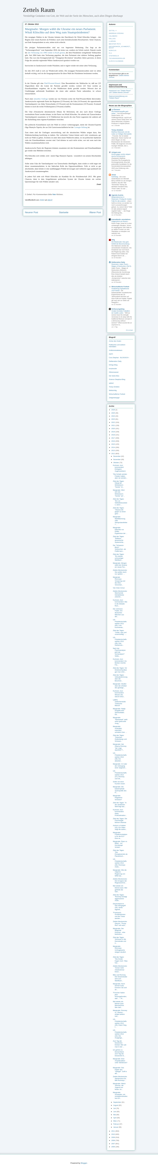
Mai (114, 1115)
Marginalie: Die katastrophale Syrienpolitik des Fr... (119, 789)
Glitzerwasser (114, 372)
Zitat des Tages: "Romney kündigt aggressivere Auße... (120, 898)
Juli (114, 1108)
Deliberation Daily (118, 262)
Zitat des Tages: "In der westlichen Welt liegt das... (120, 804)
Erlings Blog (113, 365)
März (115, 1121)
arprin (111, 354)
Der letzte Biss (114, 376)
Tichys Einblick (117, 130)
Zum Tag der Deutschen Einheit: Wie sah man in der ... (119, 1044)
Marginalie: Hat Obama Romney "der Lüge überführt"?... (119, 747)
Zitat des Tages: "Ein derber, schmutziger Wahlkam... (118, 557)
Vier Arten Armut (118, 588)
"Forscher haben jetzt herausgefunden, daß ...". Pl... (120, 995)
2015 (113, 444)
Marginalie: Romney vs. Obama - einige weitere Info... (120, 1013)
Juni (115, 1111)
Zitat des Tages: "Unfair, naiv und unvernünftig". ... (119, 632)
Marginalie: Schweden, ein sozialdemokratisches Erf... (120, 1095)
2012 (113, 453)
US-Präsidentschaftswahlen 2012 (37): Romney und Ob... (120, 775)
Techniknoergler (117, 58)
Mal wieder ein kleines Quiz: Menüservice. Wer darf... (118, 1004)
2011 (113, 1131)
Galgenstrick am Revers (119, 221)
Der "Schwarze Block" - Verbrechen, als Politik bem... (119, 548)
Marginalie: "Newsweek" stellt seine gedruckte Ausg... (120, 720)
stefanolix (114, 56)
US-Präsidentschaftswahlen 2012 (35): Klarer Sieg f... (120, 1023)
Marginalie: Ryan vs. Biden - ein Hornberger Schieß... (120, 844)
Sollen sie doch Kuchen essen (119, 783)
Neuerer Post (31, 212)
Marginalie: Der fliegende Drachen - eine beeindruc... (119, 931)
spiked (111, 383)
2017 (113, 438)
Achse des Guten (115, 341)
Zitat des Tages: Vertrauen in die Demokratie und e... (119, 940)
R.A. (110, 53)
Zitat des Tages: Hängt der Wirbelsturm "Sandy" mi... (118, 484)
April (115, 1118)
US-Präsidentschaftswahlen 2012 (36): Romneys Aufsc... (120, 863)
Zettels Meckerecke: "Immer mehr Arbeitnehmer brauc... (120, 969)
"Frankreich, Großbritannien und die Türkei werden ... (119, 915)
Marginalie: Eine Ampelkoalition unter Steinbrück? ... (120, 1061)
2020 (113, 428)
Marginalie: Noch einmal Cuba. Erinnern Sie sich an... (120, 986)
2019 (113, 432)
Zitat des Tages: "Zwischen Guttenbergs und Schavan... (120, 738)
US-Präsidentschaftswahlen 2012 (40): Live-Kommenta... (120, 623)
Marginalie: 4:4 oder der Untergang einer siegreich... (120, 766)
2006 (113, 1147)
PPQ (113, 240)
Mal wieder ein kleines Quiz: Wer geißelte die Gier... (120, 889)
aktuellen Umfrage (41, 99)
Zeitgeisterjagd (114, 398)
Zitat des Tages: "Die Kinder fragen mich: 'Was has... (120, 960)
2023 (113, 419)
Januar (116, 1127)
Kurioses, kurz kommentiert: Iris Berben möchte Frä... (120, 662)
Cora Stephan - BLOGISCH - (119, 357)
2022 (113, 422)
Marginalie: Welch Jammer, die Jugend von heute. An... (119, 1086)
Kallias (112, 38)
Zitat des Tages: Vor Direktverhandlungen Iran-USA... (120, 670)
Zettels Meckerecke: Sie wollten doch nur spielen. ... (120, 572)
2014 (113, 447)
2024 (113, 416)
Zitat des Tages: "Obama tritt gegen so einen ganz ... (119, 511)
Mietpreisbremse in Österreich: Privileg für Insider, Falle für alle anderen (121, 199)
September (117, 1102)
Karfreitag (114, 177)
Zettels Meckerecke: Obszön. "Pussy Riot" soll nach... (120, 923)
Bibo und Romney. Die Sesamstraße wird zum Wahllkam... (120, 978)
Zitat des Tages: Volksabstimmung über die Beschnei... (120, 678)
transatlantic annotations (121, 219)
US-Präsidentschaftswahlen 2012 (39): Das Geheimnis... (120, 641)
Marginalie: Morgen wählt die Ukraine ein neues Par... (120, 565)
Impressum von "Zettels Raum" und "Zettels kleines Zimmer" (120, 91)
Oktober (116, 462)
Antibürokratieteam (115, 350)
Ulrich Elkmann (116, 61)
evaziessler (113, 368)
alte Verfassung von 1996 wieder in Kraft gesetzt (46, 53)
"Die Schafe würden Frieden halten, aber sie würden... (120, 476)
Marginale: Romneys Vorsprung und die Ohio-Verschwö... (119, 581)
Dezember (117, 456)
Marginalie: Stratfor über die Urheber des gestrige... (120, 686)
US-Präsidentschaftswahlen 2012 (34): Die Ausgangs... (120, 1034)
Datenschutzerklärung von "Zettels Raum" (118, 97)
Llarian (112, 41)
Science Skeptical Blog (117, 379)
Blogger (84, 1163)
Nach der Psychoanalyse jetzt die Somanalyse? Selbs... (119, 652)
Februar (116, 1124)
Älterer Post (95, 212)
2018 (113, 435)
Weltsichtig (113, 390)
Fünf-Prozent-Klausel (52, 83)
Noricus (112, 50)
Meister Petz (115, 44)
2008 (113, 1140)
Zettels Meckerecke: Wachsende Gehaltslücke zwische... (120, 594)
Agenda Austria (117, 195)
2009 (113, 1137)
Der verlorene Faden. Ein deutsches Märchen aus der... (118, 612)
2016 (113, 441)
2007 (113, 1144)
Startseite (63, 212)
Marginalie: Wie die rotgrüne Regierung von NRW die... (120, 873)
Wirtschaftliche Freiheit (120, 287)
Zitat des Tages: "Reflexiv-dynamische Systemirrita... (118, 539)
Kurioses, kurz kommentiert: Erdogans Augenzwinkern (119, 468)
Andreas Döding (116, 33)
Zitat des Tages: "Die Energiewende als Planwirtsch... (120, 853)
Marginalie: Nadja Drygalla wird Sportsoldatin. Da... (119, 711)
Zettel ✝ (113, 30)
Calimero (113, 36)
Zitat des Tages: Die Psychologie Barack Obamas (120, 820)
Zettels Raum (39, 10)
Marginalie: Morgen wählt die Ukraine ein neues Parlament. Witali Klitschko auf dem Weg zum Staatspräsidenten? (60, 30)
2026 (113, 410)
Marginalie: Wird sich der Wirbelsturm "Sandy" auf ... (119, 493)
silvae (113, 175)
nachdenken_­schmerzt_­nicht (120, 47)
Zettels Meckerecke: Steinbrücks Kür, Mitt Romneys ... (120, 1078)
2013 (113, 450)
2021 (113, 425)
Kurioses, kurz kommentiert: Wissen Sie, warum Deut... (119, 694)
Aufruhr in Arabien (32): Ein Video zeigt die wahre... (120, 827)
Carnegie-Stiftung (80, 127)
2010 (113, 1134)
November (117, 459)
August (116, 1105)
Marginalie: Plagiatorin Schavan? (117, 797)
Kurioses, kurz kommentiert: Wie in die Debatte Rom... (120, 603)
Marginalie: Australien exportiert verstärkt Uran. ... (120, 729)
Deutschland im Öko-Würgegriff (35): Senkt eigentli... (119, 906)
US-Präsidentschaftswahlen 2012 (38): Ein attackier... (120, 757)
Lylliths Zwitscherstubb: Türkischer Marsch (119, 702)
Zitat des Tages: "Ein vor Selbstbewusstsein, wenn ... (120, 502)
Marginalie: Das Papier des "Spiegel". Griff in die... (120, 1070)
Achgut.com (116, 152)
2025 (113, 413)
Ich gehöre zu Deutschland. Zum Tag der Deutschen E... (119, 1053)
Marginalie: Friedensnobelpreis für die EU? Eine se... (120, 835)
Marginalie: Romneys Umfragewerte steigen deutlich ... (119, 950)
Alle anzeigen (129, 330)
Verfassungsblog (117, 309)
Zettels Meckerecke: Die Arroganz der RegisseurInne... (120, 881)
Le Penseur (115, 109)
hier (54, 194)
